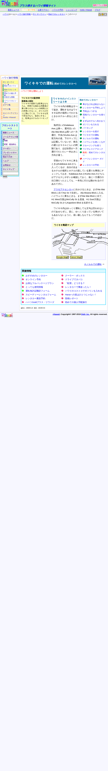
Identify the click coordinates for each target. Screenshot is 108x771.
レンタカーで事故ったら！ (78, 287)
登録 (6, 140)
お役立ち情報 (9, 97)
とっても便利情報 (34, 287)
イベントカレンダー (10, 101)
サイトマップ (8, 169)
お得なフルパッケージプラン (40, 283)
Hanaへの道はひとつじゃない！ (81, 294)
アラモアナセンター (63, 189)
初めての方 (7, 157)
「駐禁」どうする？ (75, 283)
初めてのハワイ (10, 86)
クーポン (6, 148)
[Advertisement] (27, 46)
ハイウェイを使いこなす (94, 142)
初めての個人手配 (10, 93)
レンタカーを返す (91, 131)
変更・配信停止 (10, 144)
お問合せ (6, 165)
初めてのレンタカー (56, 14)
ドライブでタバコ (74, 279)
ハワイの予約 (57, 10)
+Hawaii (56, 314)
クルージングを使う (92, 145)
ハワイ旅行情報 (28, 10)
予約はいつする (90, 111)
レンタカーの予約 (91, 165)
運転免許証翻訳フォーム (38, 291)
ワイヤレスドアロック (93, 149)
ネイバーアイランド (10, 113)
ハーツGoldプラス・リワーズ (40, 302)
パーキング (88, 128)
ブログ (97, 10)
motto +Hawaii (86, 10)
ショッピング (71, 10)
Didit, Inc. (85, 314)
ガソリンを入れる (91, 124)
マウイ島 (6, 109)
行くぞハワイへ (39, 14)
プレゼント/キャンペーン (10, 153)
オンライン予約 (33, 279)
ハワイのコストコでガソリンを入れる (83, 291)
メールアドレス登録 (10, 137)
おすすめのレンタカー (36, 275)
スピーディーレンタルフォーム (41, 294)
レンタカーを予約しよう (94, 107)
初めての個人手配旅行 (76, 302)
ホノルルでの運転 (91, 138)
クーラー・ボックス (75, 275)
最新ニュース (13, 10)
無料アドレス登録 (100, 5)
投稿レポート (71, 298)
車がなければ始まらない (94, 104)
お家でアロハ (43, 10)
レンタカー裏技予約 (35, 298)
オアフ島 (6, 105)
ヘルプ (6, 161)
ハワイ (5, 14)
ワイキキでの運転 (91, 135)
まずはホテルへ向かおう (94, 121)
